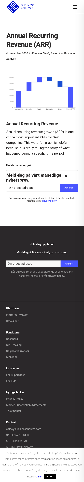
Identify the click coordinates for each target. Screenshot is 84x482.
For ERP (11, 381)
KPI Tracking (14, 345)
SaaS (46, 53)
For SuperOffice (15, 375)
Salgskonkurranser (17, 351)
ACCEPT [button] (50, 476)
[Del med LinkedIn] (65, 175)
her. (40, 476)
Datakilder (12, 321)
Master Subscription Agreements (26, 405)
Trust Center (13, 411)
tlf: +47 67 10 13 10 (18, 435)
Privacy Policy (14, 399)
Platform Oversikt (16, 315)
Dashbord (12, 339)
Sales (54, 53)
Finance (37, 53)
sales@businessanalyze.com (23, 429)
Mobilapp (12, 357)
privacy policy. (49, 200)
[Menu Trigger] (75, 6)
